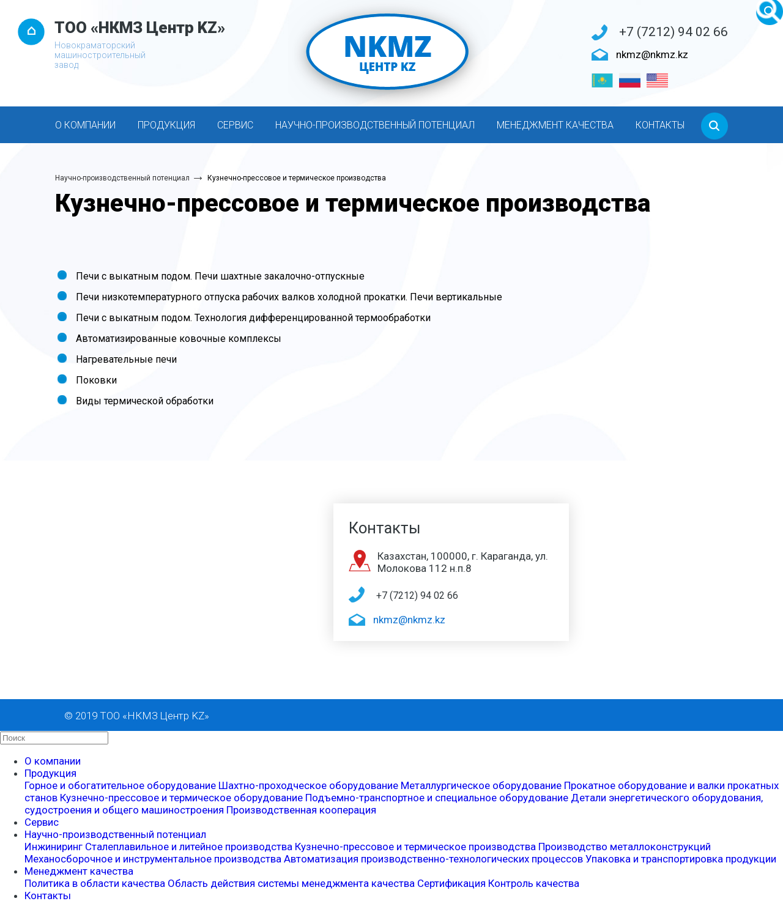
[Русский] (629, 80)
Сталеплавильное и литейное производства (188, 846)
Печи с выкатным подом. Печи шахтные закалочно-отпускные (220, 276)
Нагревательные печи (126, 359)
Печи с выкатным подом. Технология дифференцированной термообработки (253, 318)
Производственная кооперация (301, 810)
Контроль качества (533, 883)
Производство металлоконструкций (624, 846)
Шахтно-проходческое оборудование (308, 785)
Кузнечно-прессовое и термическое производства (296, 178)
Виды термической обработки (144, 401)
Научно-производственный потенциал (375, 125)
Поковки (96, 380)
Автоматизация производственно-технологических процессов (433, 859)
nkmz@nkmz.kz (652, 54)
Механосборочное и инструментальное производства (152, 859)
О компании (85, 125)
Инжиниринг (53, 846)
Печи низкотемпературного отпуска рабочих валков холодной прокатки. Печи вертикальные (289, 297)
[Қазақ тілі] (602, 80)
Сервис (235, 125)
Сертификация (451, 883)
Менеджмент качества (555, 125)
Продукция (166, 125)
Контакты (660, 125)
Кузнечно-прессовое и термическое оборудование (181, 798)
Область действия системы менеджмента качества (291, 883)
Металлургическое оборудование (481, 785)
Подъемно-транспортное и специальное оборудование (436, 798)
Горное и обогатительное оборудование (120, 785)
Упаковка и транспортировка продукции (680, 859)
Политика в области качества (94, 883)
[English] (657, 80)
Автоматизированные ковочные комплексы (178, 338)
